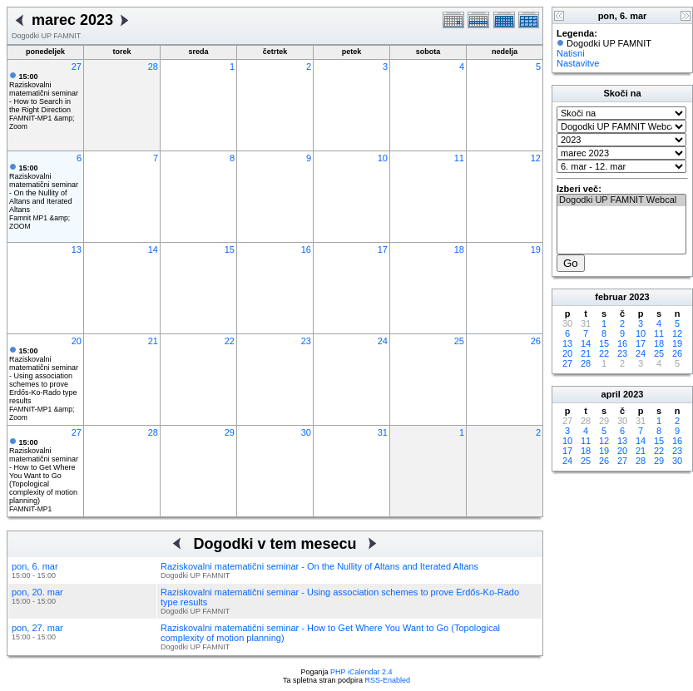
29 (230, 432)
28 (153, 67)
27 (77, 67)
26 (536, 341)
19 (536, 249)
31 (383, 432)
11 (459, 158)
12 (536, 158)
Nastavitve (578, 63)
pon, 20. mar (37, 592)
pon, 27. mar (37, 628)
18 (459, 249)
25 (459, 341)
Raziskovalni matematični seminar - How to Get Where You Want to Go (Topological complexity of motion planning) (43, 471)
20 (77, 341)
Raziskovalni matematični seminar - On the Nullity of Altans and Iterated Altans (43, 189)
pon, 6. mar (35, 566)
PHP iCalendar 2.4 (361, 672)
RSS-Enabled (388, 680)
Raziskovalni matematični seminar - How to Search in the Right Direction (43, 93)
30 (306, 432)
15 (230, 249)
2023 (639, 297)
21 (153, 341)
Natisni (571, 53)
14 (153, 249)
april (611, 394)
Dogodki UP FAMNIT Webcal (621, 200)
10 (383, 158)
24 (383, 341)
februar (610, 297)
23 (306, 341)
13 (77, 249)
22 (230, 341)
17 (383, 249)
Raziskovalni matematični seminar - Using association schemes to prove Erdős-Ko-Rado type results (43, 376)
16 (306, 249)
